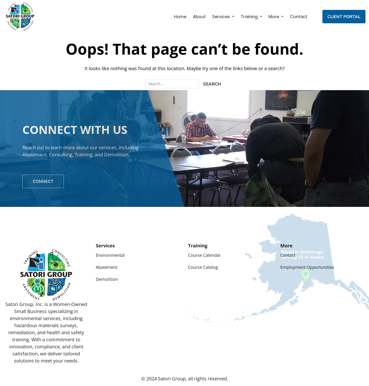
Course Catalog (203, 267)
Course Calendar (204, 255)
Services (221, 17)
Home (180, 17)
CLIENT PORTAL (344, 16)
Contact (298, 17)
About (199, 17)
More (274, 17)
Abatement (106, 267)
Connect (43, 181)
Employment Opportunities (307, 267)
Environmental (110, 255)
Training (249, 17)
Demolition (107, 279)
